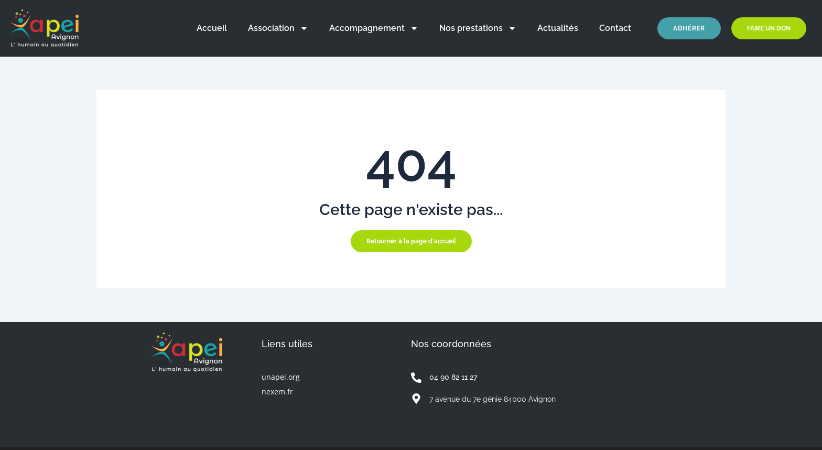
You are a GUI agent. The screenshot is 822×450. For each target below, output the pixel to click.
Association (278, 28)
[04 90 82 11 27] (416, 377)
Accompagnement (373, 28)
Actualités (557, 28)
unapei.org (281, 377)
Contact (615, 28)
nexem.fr (277, 392)
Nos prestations (477, 28)
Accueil (212, 28)
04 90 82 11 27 (453, 377)
